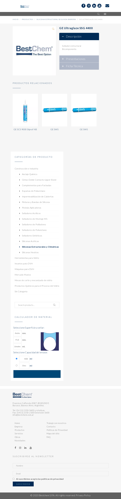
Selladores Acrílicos (31, 213)
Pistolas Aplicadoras (31, 207)
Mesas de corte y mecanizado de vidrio (33, 280)
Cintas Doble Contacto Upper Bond (39, 179)
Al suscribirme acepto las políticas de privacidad (39, 479)
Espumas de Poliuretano (33, 191)
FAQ (49, 437)
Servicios (19, 433)
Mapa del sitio (53, 433)
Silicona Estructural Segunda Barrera (56, 19)
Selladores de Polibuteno (34, 224)
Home (17, 423)
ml (25, 359)
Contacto (51, 426)
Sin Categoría (21, 291)
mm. (19, 333)
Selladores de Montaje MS (35, 219)
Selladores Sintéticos (32, 235)
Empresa (18, 426)
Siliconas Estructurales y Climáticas (40, 246)
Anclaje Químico (29, 174)
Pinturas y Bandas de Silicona (36, 202)
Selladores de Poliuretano (34, 230)
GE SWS (54, 129)
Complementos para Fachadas (36, 185)
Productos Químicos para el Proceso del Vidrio (37, 286)
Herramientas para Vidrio (27, 258)
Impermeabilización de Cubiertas (38, 196)
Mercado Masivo (23, 274)
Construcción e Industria (26, 168)
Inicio (16, 19)
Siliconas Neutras (30, 252)
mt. (19, 347)
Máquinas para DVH (24, 269)
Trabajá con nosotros (56, 423)
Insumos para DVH (24, 263)
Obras (17, 437)
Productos (27, 19)
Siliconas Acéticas (30, 241)
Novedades (20, 440)
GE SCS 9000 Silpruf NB (25, 129)
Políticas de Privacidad (57, 430)
